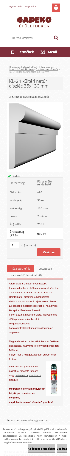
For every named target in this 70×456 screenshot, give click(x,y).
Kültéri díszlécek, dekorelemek (36, 67)
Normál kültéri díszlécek (22, 69)
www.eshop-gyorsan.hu (34, 420)
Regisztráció (30, 6)
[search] (56, 37)
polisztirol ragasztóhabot (28, 375)
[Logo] (35, 21)
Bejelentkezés (15, 6)
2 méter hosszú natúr (47, 69)
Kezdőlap (14, 67)
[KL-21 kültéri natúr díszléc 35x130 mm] (35, 103)
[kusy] (14, 245)
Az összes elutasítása (41, 448)
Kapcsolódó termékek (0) (26, 275)
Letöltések (45, 268)
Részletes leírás (20, 268)
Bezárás (62, 448)
